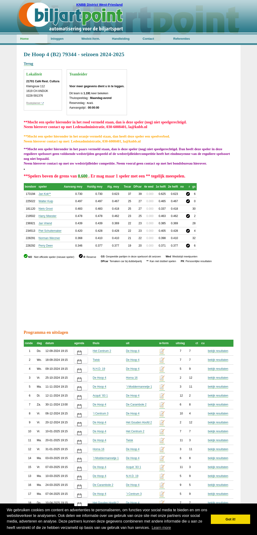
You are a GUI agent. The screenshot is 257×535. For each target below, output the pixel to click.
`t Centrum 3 (101, 413)
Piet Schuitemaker (50, 230)
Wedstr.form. (91, 38)
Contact (148, 38)
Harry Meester (48, 216)
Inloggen (57, 38)
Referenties (181, 38)
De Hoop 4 (132, 351)
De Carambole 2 (136, 404)
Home (24, 38)
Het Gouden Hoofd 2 (139, 422)
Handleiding (121, 38)
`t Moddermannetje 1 (139, 386)
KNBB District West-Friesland (99, 5)
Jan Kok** (45, 194)
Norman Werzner (49, 238)
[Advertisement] (205, 74)
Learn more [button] (161, 528)
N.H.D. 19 (99, 368)
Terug (28, 64)
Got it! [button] (231, 519)
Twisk (96, 360)
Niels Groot (46, 208)
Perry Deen (46, 245)
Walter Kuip (46, 201)
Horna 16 (132, 377)
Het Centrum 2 (102, 351)
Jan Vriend (45, 223)
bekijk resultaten (218, 351)
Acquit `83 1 (100, 395)
